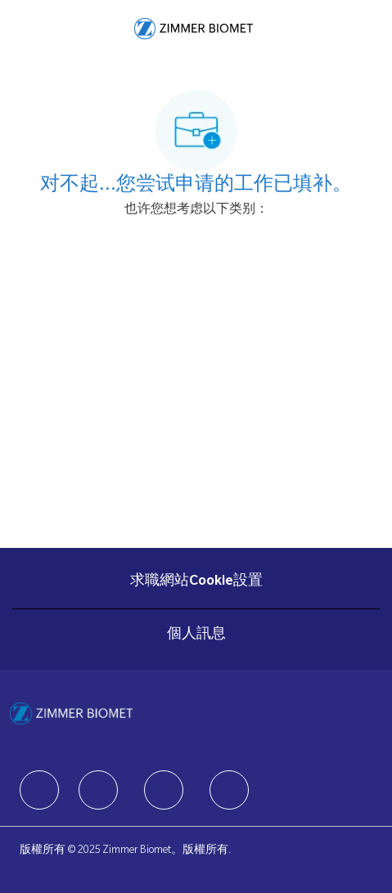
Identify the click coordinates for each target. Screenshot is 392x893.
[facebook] (39, 790)
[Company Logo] (193, 29)
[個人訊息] (196, 635)
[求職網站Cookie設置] (196, 582)
